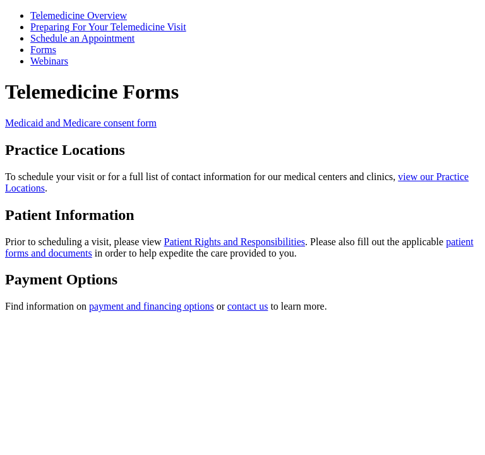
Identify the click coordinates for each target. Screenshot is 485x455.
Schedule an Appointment (82, 38)
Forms (43, 49)
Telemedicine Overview (78, 15)
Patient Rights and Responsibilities (235, 241)
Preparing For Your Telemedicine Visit (108, 26)
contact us (247, 306)
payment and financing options (151, 306)
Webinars (49, 61)
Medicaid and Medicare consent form (81, 123)
